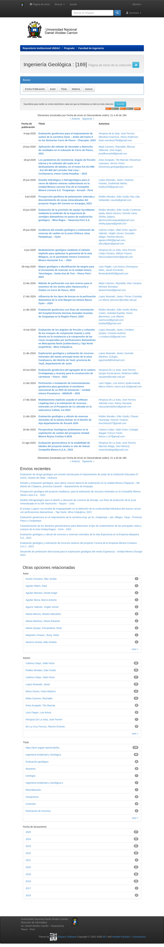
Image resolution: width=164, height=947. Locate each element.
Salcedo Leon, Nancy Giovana (115, 403)
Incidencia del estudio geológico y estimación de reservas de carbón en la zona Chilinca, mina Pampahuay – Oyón (66, 233)
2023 (28, 846)
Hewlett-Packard (121, 936)
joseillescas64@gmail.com (113, 153)
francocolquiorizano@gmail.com (116, 256)
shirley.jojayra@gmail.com (113, 223)
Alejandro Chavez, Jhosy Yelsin (42, 635)
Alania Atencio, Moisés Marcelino (43, 614)
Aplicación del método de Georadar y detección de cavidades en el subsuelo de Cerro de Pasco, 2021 (66, 150)
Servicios (133, 12)
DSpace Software (67, 936)
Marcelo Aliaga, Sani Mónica (114, 446)
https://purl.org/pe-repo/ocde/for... (43, 747)
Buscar (60, 4)
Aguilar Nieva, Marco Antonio (41, 600)
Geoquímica (32, 797)
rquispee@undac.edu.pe (112, 376)
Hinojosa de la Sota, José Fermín (116, 133)
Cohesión (31, 804)
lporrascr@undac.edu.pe (123, 300)
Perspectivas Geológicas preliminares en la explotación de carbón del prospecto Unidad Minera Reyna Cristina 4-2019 (64, 433)
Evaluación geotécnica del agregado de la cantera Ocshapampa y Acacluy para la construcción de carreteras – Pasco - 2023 (67, 373)
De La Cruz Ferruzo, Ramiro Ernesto (45, 726)
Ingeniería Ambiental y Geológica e (44, 782)
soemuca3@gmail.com (111, 320)
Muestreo (31, 768)
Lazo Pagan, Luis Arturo (111, 383)
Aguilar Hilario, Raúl (36, 585)
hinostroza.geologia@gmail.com (116, 166)
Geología (30, 775)
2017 (28, 888)
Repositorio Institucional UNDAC (41, 48)
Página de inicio (40, 4)
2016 (28, 895)
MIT (105, 936)
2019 (28, 874)
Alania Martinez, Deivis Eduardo (43, 621)
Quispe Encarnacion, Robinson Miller (118, 373)
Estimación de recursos (38, 811)
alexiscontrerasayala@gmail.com (116, 220)
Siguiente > (88, 118)
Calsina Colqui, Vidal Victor (40, 663)
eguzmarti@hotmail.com (112, 360)
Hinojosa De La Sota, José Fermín (117, 370)
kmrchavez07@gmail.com (112, 423)
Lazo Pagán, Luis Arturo (111, 266)
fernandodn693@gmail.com (113, 273)
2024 (28, 839)
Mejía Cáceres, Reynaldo (112, 283)
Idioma (136, 4)
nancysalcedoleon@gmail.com (115, 406)
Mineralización (33, 789)
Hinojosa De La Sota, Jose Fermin (117, 250)
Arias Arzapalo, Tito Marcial (113, 160)
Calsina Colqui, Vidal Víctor (113, 429)
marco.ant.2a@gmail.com (128, 386)
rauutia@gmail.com (121, 200)
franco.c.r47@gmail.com (112, 436)
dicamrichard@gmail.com (112, 290)
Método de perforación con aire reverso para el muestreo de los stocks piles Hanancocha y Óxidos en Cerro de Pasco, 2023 (65, 286)
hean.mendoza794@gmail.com (115, 140)
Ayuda (73, 4)
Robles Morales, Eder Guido (114, 196)
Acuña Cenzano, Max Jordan (41, 578)
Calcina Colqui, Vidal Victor (113, 230)
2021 (28, 860)
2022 (28, 853)
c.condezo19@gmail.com (112, 336)
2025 (28, 832)
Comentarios (139, 936)
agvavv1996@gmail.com (112, 240)
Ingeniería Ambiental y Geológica (43, 754)
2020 (28, 867)
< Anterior (75, 118)
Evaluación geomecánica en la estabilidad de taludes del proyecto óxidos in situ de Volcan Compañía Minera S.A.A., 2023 (64, 446)
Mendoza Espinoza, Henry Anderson (118, 137)
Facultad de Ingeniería (91, 48)
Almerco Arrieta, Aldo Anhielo (41, 642)
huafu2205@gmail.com (111, 186)
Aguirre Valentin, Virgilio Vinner (42, 607)
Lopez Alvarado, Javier (111, 180)
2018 (28, 881)
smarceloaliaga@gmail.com (113, 449)
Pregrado (69, 48)
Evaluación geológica (37, 761)
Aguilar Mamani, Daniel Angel (41, 593)
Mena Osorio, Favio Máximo (41, 691)
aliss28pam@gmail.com (111, 243)
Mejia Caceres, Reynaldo (112, 146)
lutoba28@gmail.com (110, 323)
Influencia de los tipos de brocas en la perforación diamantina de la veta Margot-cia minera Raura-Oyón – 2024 (67, 300)
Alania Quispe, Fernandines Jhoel (44, 628)
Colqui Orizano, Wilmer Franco (115, 253)
